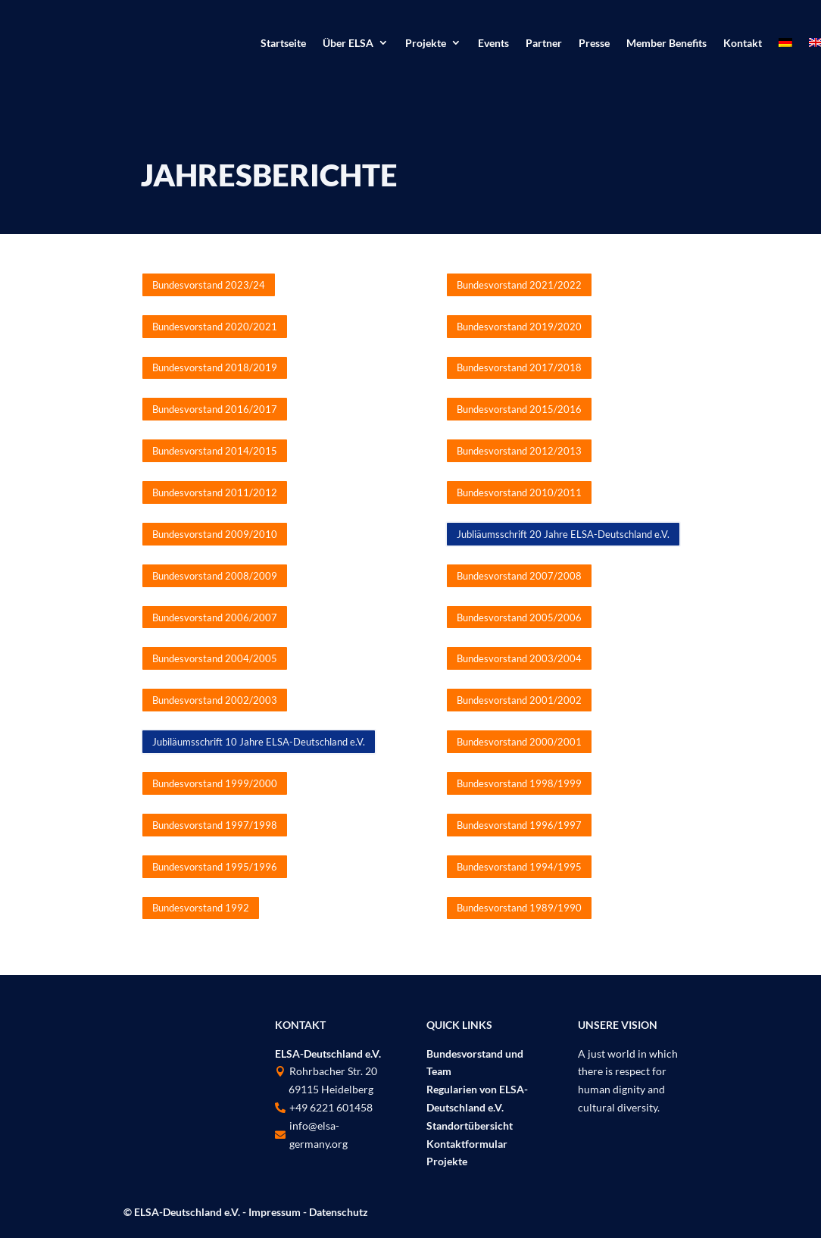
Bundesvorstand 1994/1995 (519, 867)
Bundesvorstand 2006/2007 (214, 617)
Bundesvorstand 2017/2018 (519, 367)
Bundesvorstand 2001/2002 (519, 700)
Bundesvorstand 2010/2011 (519, 492)
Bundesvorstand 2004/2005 (214, 658)
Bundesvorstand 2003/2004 (519, 658)
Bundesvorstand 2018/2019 (214, 367)
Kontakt (742, 43)
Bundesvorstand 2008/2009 (214, 576)
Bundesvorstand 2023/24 (208, 285)
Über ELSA (348, 43)
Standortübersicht (469, 1125)
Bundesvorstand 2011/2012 (214, 492)
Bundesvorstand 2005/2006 (519, 617)
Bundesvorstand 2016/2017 (214, 409)
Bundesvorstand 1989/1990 (519, 908)
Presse (594, 43)
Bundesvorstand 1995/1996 (214, 867)
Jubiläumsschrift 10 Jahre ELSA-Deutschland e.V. (258, 742)
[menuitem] (785, 46)
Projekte (425, 43)
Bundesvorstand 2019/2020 (519, 326)
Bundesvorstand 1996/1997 (519, 825)
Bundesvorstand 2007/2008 (519, 576)
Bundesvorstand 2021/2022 (519, 285)
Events (493, 43)
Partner (544, 43)
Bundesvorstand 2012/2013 (519, 451)
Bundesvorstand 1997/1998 (214, 825)
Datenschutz (338, 1211)
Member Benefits (666, 43)
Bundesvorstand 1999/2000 (214, 783)
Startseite (283, 43)
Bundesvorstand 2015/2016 (519, 409)
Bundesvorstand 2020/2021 (214, 326)
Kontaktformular (466, 1143)
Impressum (274, 1211)
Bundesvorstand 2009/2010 (214, 534)
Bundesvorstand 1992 (200, 908)
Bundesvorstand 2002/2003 (214, 700)
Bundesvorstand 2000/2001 (519, 742)
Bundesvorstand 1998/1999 (519, 783)
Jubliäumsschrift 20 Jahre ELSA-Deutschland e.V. (563, 534)
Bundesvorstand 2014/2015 (214, 451)
